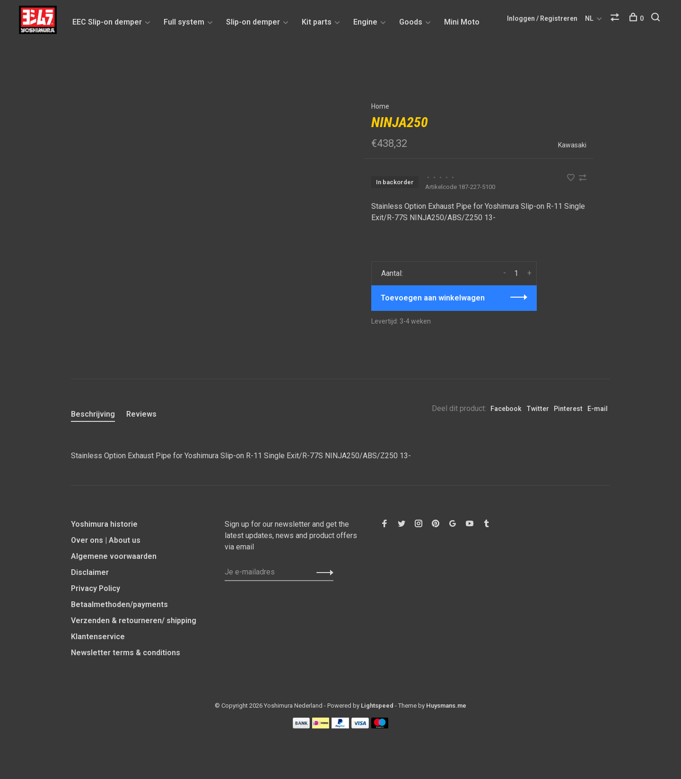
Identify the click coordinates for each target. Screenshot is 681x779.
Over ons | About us (105, 540)
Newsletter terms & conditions (125, 652)
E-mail (597, 408)
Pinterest (568, 408)
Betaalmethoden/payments (119, 604)
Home (380, 106)
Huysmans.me (446, 705)
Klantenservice (98, 636)
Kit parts (317, 21)
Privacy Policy (95, 588)
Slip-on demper (253, 21)
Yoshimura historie (104, 524)
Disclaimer (90, 572)
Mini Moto (462, 21)
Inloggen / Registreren (542, 18)
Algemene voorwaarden (114, 556)
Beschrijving (93, 414)
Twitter (537, 408)
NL (589, 18)
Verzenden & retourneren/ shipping (133, 620)
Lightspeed (377, 705)
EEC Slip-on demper (107, 21)
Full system (184, 21)
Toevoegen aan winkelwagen (433, 297)
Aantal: (392, 273)
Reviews (141, 414)
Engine (365, 21)
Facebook (506, 408)
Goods (410, 21)
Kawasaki (572, 145)
